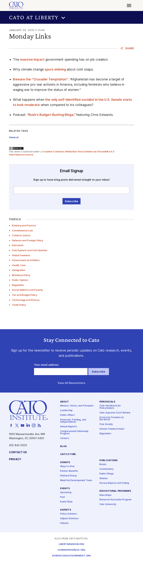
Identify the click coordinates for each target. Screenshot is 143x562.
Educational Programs (115, 491)
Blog (63, 446)
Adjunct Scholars (69, 518)
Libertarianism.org (71, 544)
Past (62, 497)
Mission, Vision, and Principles (76, 406)
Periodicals (107, 402)
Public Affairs (67, 415)
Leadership (66, 410)
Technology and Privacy (25, 300)
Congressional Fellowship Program (74, 432)
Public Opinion (20, 280)
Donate (65, 462)
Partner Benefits (69, 471)
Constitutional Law (22, 230)
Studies (103, 478)
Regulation (18, 285)
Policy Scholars (68, 514)
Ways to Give (67, 466)
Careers (64, 438)
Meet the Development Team (76, 480)
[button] (71, 17)
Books (102, 464)
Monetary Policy (21, 275)
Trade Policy (19, 304)
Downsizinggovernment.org (71, 556)
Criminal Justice (21, 235)
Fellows (64, 523)
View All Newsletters (72, 383)
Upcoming (65, 492)
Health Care (19, 265)
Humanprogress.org (71, 550)
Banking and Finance (24, 225)
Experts (65, 510)
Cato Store (68, 454)
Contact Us (18, 452)
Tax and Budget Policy (24, 295)
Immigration (18, 270)
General (14, 137)
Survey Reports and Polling (114, 483)
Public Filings (106, 473)
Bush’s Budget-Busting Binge (50, 115)
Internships (105, 495)
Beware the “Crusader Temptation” (40, 79)
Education (17, 245)
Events (65, 488)
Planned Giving (68, 476)
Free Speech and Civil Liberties (29, 250)
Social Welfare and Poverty (27, 290)
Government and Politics (26, 260)
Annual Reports (68, 426)
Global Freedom (21, 255)
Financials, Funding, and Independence (73, 420)
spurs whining (55, 69)
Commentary (106, 469)
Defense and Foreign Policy (27, 240)
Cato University (107, 504)
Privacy (15, 459)
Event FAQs (66, 501)
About (64, 402)
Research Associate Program (115, 499)
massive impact (32, 59)
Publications (108, 460)
